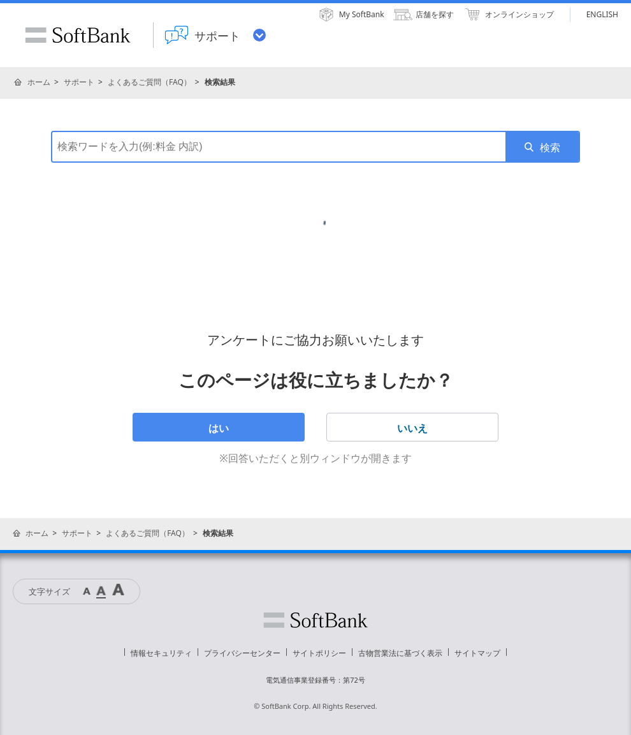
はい (218, 428)
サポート (79, 82)
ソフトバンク (315, 620)
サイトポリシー (319, 653)
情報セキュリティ (161, 653)
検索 (550, 147)
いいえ (412, 428)
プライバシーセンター (242, 653)
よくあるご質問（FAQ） (149, 82)
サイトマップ (477, 653)
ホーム (38, 82)
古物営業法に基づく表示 (400, 653)
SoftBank (78, 35)
